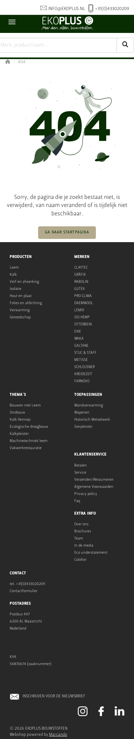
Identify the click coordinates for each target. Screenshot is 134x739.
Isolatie (15, 289)
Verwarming (20, 310)
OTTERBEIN (83, 324)
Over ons (81, 524)
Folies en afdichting (26, 303)
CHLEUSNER (85, 367)
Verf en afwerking (24, 282)
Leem (14, 268)
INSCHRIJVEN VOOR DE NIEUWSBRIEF (54, 696)
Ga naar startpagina (67, 232)
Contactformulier (23, 591)
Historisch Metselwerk (92, 420)
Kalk (13, 275)
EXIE (77, 332)
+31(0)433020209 (108, 9)
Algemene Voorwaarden (93, 487)
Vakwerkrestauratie (26, 448)
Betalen (80, 465)
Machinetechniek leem (28, 441)
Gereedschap (20, 317)
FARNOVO (81, 381)
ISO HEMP (82, 317)
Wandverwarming (88, 405)
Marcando (58, 735)
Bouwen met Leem (25, 405)
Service (80, 473)
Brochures (82, 531)
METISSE (81, 360)
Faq (77, 501)
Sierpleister (83, 427)
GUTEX (79, 289)
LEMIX (79, 310)
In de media (83, 546)
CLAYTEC (81, 268)
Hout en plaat (21, 296)
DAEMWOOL (83, 303)
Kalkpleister (19, 434)
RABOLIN (81, 282)
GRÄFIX (80, 275)
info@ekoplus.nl (62, 8)
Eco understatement (91, 553)
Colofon (80, 560)
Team (78, 538)
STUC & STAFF (85, 353)
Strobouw (17, 413)
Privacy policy (85, 494)
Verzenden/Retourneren (94, 480)
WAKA (79, 339)
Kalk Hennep (20, 420)
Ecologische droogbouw (29, 427)
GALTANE (81, 346)
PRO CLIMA (83, 296)
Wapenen (81, 413)
